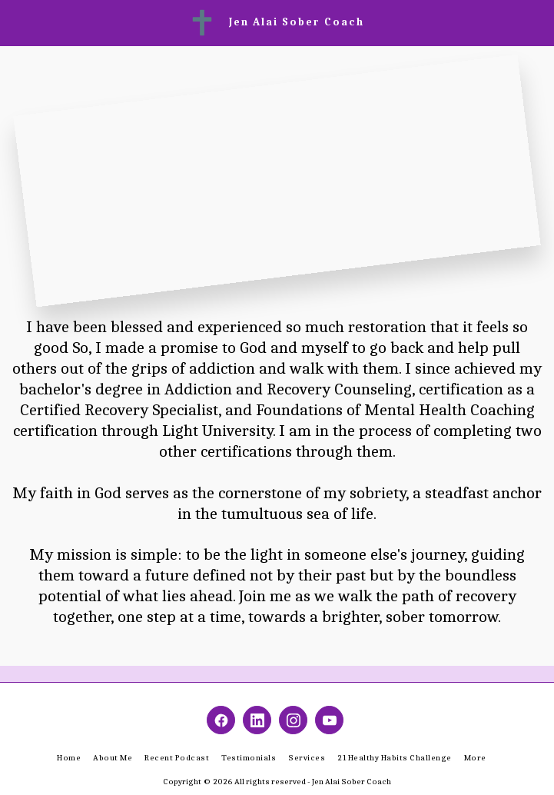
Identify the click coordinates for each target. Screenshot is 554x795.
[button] (17, 22)
